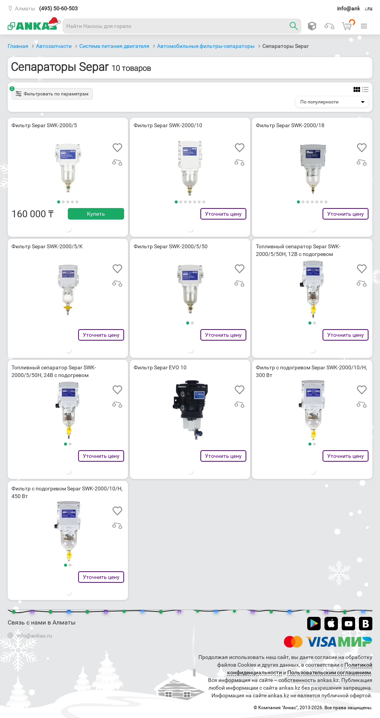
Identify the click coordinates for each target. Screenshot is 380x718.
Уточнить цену (223, 214)
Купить (96, 214)
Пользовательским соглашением (329, 672)
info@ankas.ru (354, 8)
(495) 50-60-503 (58, 8)
